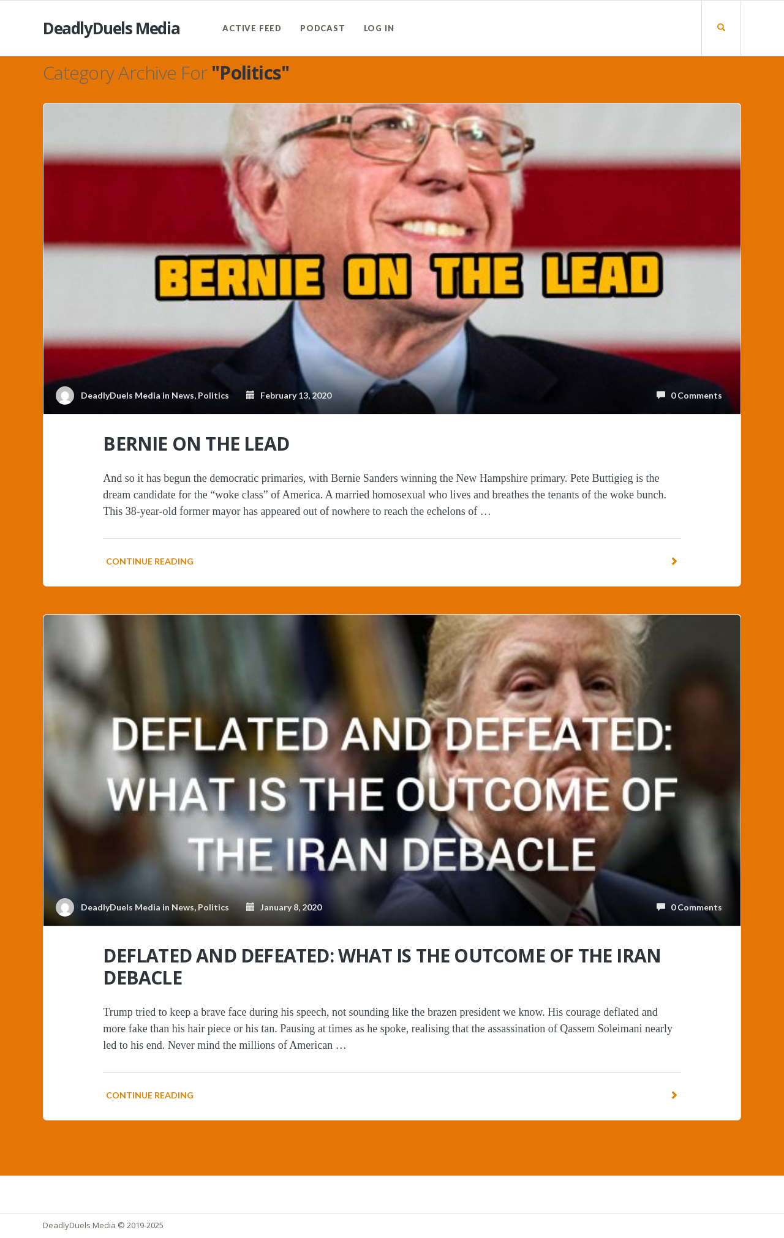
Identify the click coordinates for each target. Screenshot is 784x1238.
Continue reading (391, 561)
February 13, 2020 (288, 395)
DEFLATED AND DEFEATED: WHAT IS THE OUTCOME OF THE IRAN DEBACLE (382, 966)
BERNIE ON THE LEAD (196, 443)
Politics (213, 395)
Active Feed (252, 28)
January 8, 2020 (284, 907)
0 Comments (689, 395)
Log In (379, 28)
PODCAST (322, 28)
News (183, 395)
